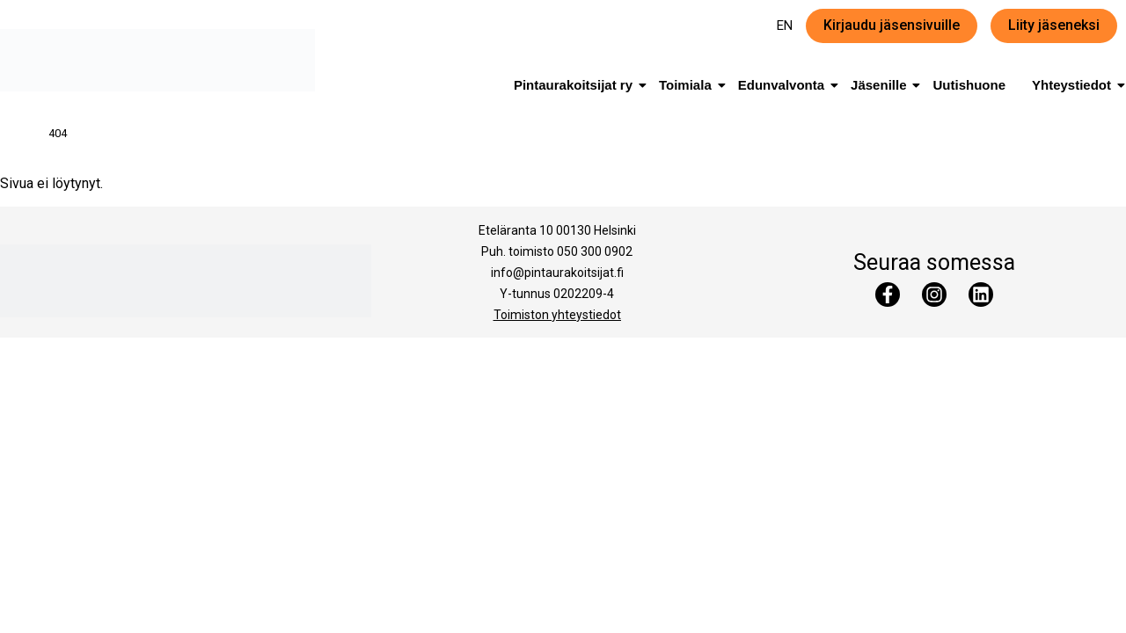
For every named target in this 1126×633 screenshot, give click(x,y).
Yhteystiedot (1074, 84)
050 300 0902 (594, 251)
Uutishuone (968, 84)
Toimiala (688, 84)
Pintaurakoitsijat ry (576, 84)
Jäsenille (881, 84)
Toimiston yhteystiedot (557, 315)
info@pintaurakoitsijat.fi (557, 273)
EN (785, 25)
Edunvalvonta (784, 84)
